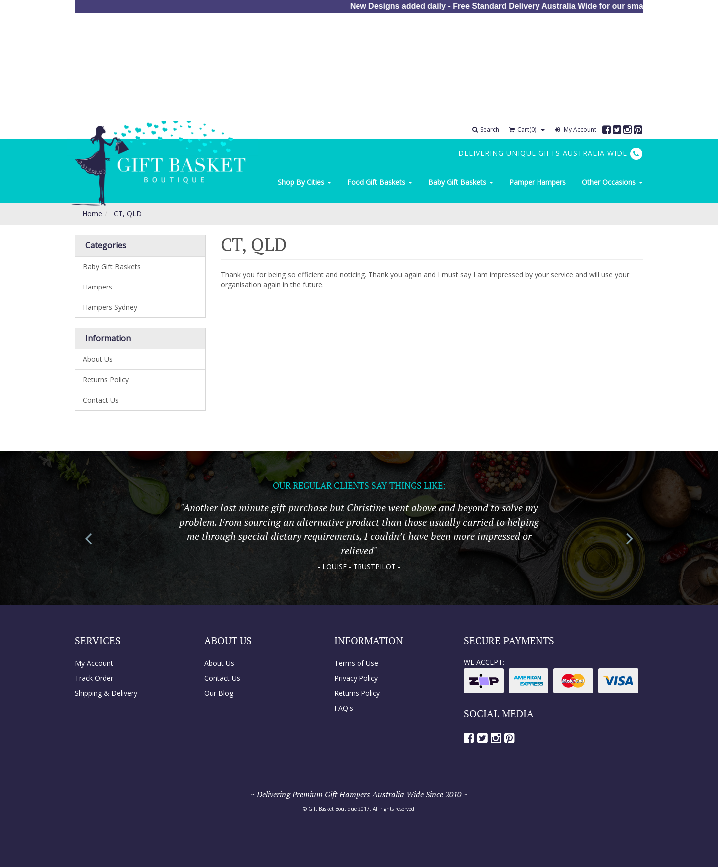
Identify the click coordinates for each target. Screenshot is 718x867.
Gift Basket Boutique (332, 808)
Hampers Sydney (110, 307)
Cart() (522, 129)
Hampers (97, 286)
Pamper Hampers (537, 182)
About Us (98, 359)
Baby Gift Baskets (460, 182)
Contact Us (101, 400)
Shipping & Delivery (106, 693)
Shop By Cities (304, 182)
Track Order (94, 678)
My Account (575, 129)
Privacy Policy (356, 678)
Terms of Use (356, 663)
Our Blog (218, 693)
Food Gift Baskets (379, 182)
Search (485, 129)
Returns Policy (106, 379)
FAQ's (343, 708)
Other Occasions (612, 182)
